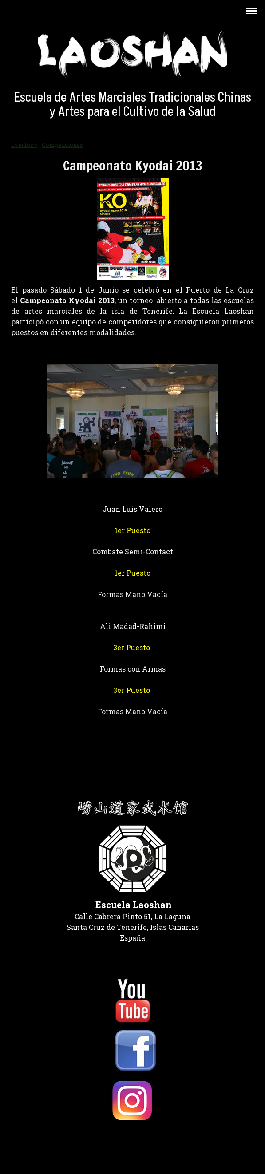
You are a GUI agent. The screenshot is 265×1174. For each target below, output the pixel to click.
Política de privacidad (40, 1139)
